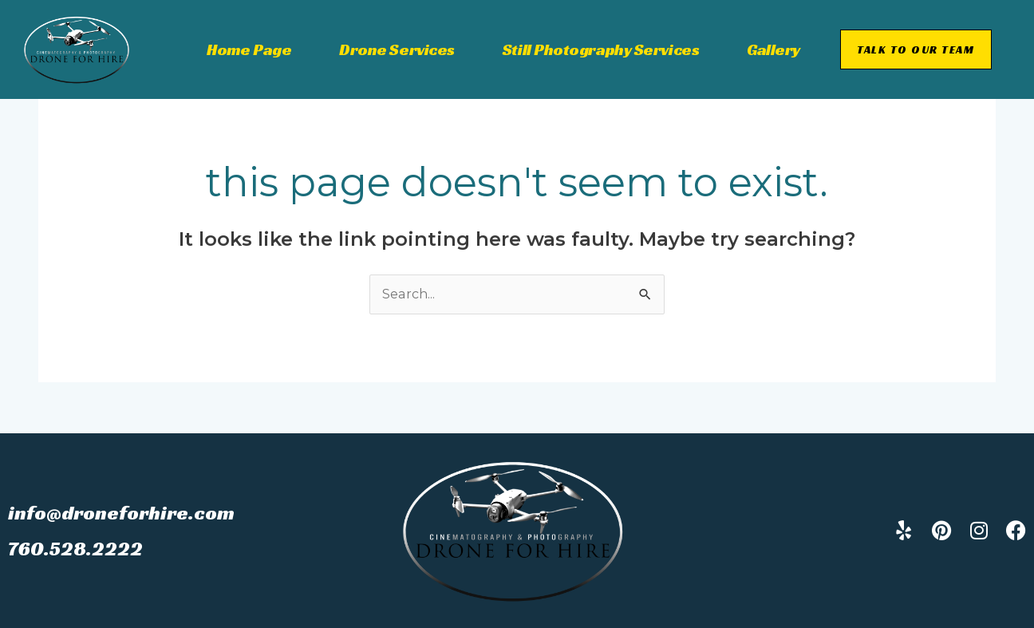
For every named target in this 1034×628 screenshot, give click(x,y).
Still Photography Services (601, 49)
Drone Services (397, 49)
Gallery (773, 49)
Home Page (249, 49)
